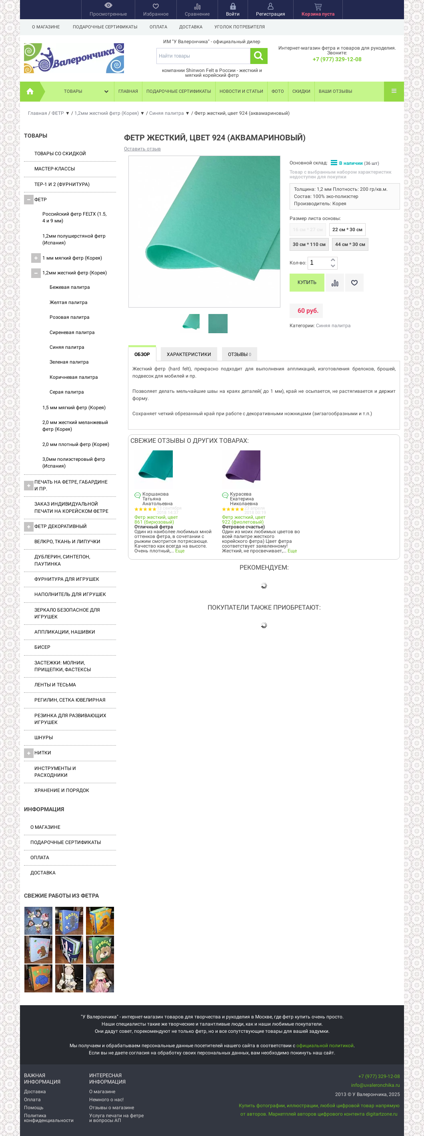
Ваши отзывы (335, 91)
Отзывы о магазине (111, 1107)
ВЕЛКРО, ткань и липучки (67, 541)
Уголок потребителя (243, 27)
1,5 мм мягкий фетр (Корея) (74, 407)
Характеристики (189, 354)
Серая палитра (67, 392)
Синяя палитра (67, 347)
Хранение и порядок (61, 790)
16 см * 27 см (308, 229)
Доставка (193, 27)
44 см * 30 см (350, 244)
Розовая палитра (70, 317)
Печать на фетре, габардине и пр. (66, 485)
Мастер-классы (54, 169)
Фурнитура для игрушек (66, 579)
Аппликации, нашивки (64, 632)
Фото (278, 91)
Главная (128, 91)
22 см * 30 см (347, 229)
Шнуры (43, 737)
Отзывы (239, 354)
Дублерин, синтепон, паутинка (62, 560)
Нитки (37, 753)
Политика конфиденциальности (49, 1118)
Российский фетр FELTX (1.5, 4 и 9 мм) (74, 217)
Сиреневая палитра (72, 332)
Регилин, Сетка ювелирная (70, 700)
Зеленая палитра (69, 362)
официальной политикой (325, 1045)
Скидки (301, 91)
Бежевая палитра (70, 287)
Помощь (34, 1107)
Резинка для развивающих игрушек (70, 719)
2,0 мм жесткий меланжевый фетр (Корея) (75, 426)
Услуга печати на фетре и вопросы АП (116, 1118)
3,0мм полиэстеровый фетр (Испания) (73, 462)
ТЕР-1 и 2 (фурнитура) (62, 184)
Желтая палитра (69, 302)
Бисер (42, 647)
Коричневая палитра (74, 377)
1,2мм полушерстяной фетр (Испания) (74, 239)
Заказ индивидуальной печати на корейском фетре (71, 507)
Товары (87, 92)
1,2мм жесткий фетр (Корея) (69, 273)
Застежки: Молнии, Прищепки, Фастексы (62, 666)
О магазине (46, 27)
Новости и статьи (241, 91)
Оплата (159, 27)
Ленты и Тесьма (55, 685)
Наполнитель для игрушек (70, 594)
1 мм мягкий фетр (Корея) (66, 258)
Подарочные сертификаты (105, 27)
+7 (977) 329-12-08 (337, 59)
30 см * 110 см (309, 244)
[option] (190, 324)
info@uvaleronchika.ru (375, 1085)
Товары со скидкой (60, 153)
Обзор (142, 354)
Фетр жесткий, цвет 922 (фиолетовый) (244, 519)
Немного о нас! (106, 1099)
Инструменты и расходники (55, 772)
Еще (179, 551)
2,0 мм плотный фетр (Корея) (75, 444)
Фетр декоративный (55, 527)
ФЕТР (35, 199)
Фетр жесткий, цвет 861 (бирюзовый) (156, 519)
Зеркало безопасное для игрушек (67, 613)
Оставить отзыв (142, 149)
